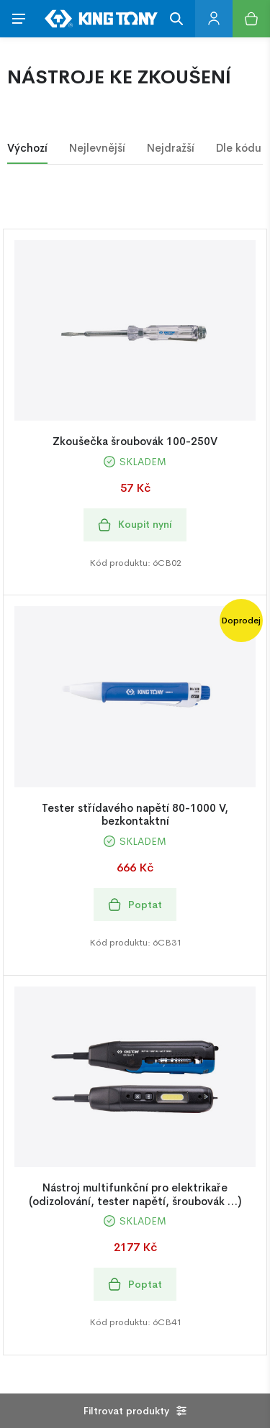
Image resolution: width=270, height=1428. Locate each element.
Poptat (135, 905)
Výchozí (27, 148)
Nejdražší (170, 148)
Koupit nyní (135, 524)
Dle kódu (238, 148)
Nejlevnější (97, 148)
